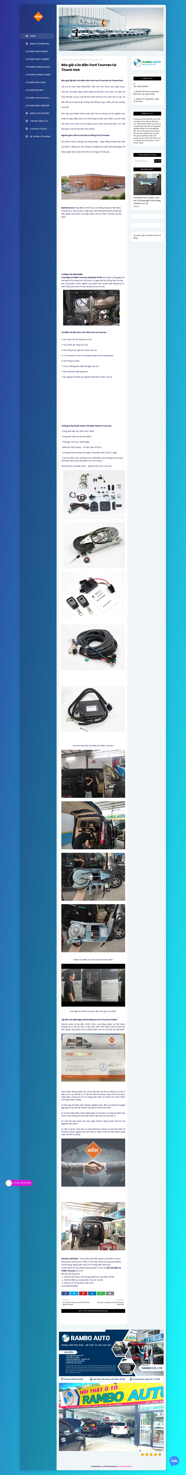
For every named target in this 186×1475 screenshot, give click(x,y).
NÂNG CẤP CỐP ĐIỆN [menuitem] (37, 113)
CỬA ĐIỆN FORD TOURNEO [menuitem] (37, 59)
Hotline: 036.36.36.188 (22, 1183)
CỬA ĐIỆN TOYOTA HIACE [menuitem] (37, 97)
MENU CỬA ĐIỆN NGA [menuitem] (37, 43)
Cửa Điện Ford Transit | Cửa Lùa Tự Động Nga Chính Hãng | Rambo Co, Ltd (146, 200)
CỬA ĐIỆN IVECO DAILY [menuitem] (35, 82)
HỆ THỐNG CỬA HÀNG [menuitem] (37, 136)
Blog (102, 1466)
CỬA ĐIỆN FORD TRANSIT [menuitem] (36, 51)
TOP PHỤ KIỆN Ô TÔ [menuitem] (36, 121)
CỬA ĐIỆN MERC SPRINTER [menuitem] (37, 105)
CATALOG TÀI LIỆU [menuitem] (36, 128)
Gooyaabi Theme (124, 1466)
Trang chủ (65, 60)
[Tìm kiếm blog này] (143, 161)
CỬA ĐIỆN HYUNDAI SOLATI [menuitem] (37, 67)
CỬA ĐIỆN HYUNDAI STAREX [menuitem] (38, 74)
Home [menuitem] (30, 36)
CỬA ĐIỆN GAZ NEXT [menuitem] (34, 90)
